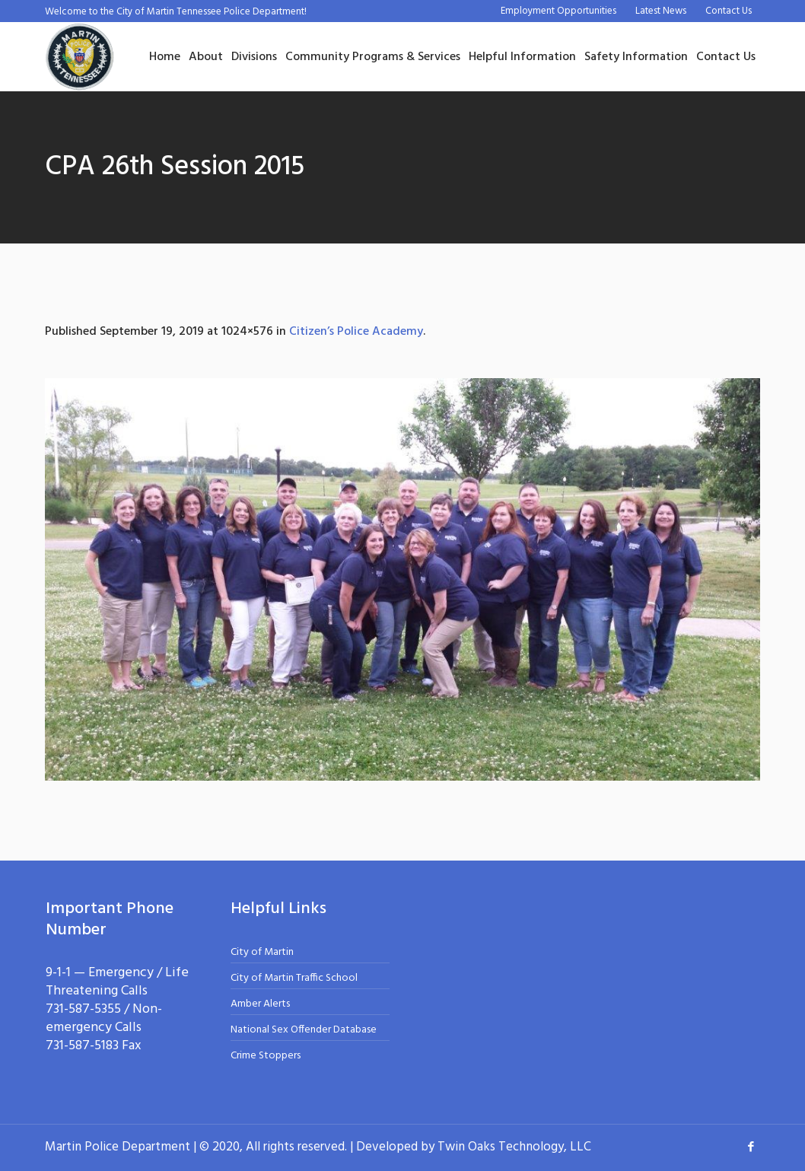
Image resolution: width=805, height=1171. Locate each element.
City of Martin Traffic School (294, 978)
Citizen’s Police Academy (356, 332)
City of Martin (262, 952)
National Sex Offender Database (304, 1030)
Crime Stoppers (266, 1055)
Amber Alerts (260, 1004)
